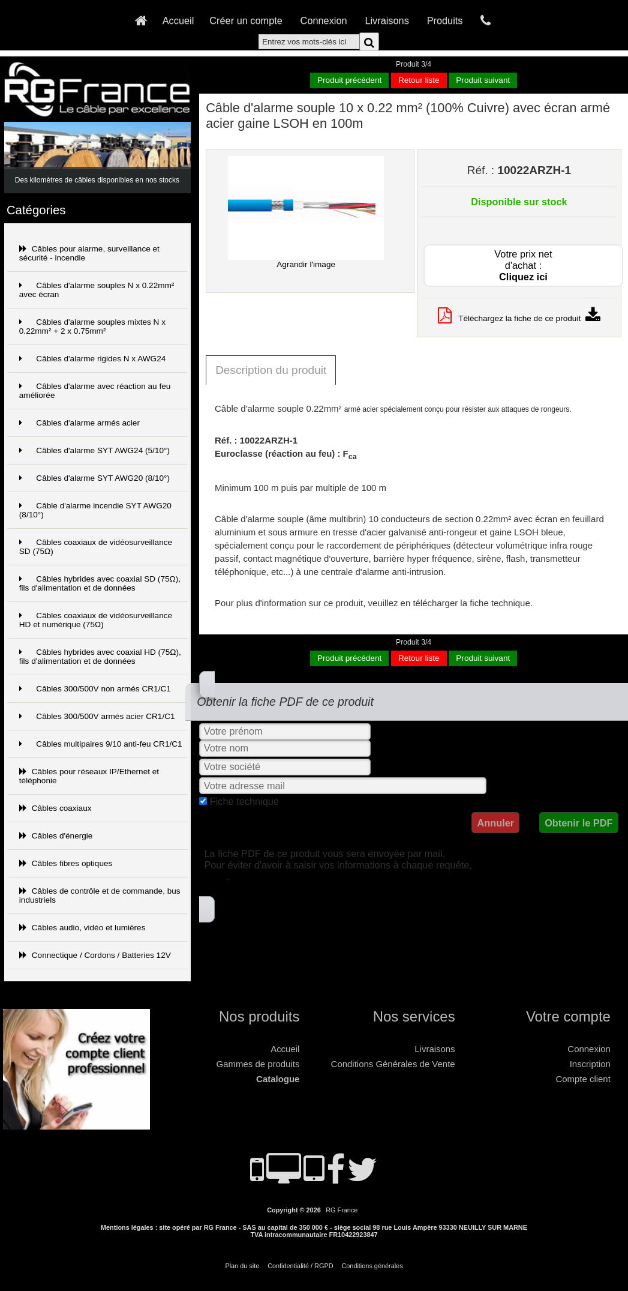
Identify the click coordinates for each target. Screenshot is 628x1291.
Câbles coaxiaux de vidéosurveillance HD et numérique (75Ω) (95, 620)
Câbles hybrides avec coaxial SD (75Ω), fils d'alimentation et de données (100, 583)
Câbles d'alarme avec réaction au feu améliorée (95, 391)
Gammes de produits (258, 1064)
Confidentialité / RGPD (300, 1265)
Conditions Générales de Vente (393, 1064)
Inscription (590, 1064)
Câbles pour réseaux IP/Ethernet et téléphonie (89, 776)
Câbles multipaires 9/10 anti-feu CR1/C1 (100, 743)
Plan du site (242, 1265)
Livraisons (386, 20)
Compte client (582, 1079)
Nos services (414, 1016)
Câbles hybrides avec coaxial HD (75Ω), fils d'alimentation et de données (100, 657)
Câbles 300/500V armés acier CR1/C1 (97, 716)
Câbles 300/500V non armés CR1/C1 (95, 688)
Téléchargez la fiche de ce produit (519, 318)
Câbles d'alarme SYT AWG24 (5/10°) (94, 450)
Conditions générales (371, 1265)
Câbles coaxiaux (55, 808)
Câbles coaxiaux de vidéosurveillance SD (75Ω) (95, 547)
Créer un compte (246, 20)
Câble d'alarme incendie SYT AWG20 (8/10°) (95, 510)
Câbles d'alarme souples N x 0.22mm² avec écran (97, 290)
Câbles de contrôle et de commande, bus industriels (100, 895)
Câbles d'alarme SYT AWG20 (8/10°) (94, 478)
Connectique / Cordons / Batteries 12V (95, 955)
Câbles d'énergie (56, 835)
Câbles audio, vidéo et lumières (82, 927)
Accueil (178, 20)
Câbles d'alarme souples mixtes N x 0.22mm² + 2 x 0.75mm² (92, 326)
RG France (341, 1210)
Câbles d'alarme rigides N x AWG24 (92, 358)
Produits (445, 20)
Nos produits (259, 1016)
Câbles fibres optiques (66, 863)
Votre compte (568, 1016)
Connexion (324, 20)
